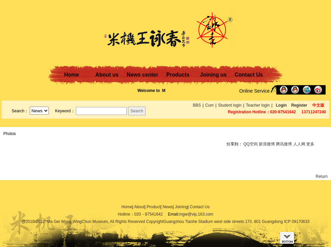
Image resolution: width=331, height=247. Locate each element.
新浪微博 (267, 144)
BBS (197, 105)
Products (177, 75)
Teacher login (257, 105)
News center (142, 75)
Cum (209, 105)
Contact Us (249, 75)
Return (322, 176)
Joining (181, 207)
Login (281, 105)
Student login (229, 105)
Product (153, 207)
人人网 (299, 144)
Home (71, 75)
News (168, 207)
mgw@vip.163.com (196, 214)
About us (106, 75)
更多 (310, 144)
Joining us (213, 75)
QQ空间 (250, 144)
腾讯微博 (284, 144)
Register (299, 105)
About (139, 207)
